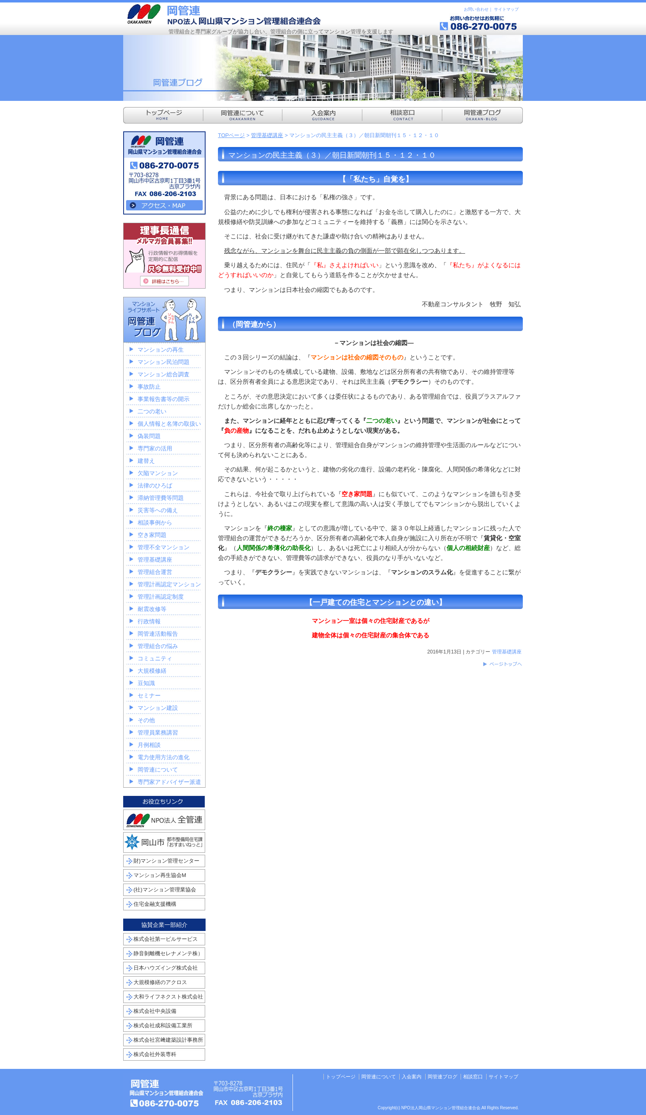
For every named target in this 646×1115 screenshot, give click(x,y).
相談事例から (155, 522)
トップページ (341, 1077)
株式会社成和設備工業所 (162, 1025)
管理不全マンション (164, 547)
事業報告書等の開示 (164, 399)
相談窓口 (473, 1077)
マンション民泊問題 (164, 362)
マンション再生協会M (159, 875)
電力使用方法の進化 (164, 757)
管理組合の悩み (158, 646)
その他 (146, 720)
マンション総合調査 (164, 374)
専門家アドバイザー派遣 (169, 782)
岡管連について (158, 769)
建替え (146, 460)
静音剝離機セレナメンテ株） (168, 953)
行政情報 (149, 621)
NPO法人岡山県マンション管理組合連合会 (224, 14)
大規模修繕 (152, 670)
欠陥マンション (158, 473)
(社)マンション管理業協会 (164, 889)
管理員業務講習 (158, 732)
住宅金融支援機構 (154, 904)
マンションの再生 (161, 349)
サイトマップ (506, 9)
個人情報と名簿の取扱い (169, 423)
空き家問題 (152, 535)
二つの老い (152, 411)
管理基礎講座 (267, 135)
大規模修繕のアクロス (160, 982)
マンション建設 (158, 707)
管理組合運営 (155, 572)
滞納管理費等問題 (161, 498)
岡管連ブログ (442, 1077)
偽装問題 (149, 436)
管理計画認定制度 (161, 596)
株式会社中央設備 (154, 1011)
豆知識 (146, 683)
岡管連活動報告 (158, 633)
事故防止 (149, 386)
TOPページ (231, 135)
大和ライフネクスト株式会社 (168, 997)
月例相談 (149, 745)
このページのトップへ (502, 664)
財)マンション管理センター (166, 861)
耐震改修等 (152, 609)
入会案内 (411, 1077)
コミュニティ (155, 658)
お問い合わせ (476, 9)
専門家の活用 (155, 448)
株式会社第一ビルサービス (165, 939)
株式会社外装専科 (154, 1054)
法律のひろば (155, 485)
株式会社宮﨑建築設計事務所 (168, 1040)
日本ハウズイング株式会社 (165, 968)
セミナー (149, 695)
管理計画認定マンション (169, 584)
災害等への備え (158, 510)
